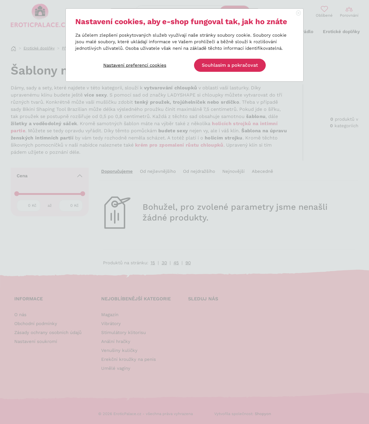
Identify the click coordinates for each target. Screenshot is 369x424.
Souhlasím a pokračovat (230, 65)
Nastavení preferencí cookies (134, 65)
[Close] (298, 13)
